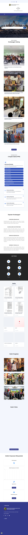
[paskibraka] (14, 379)
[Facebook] (4, 515)
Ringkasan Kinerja (8, 173)
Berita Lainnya (14, 149)
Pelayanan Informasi (8, 178)
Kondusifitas (16, 30)
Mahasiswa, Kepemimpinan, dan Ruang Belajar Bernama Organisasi (12, 67)
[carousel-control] (2, 26)
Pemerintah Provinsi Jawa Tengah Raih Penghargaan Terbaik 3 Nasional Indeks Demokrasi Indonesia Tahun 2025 (13, 93)
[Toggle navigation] (4, 14)
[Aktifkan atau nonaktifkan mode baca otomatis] (2, 533)
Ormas (7, 30)
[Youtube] (9, 515)
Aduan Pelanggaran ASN (8, 180)
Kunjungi (14, 487)
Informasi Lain (7, 185)
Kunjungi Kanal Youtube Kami (14, 449)
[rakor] (14, 365)
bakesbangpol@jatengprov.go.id (18, 10)
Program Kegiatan (8, 168)
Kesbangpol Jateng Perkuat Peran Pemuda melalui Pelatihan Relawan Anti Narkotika (13, 119)
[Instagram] (7, 515)
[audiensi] (14, 393)
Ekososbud (11, 30)
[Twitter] (6, 515)
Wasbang (20, 30)
